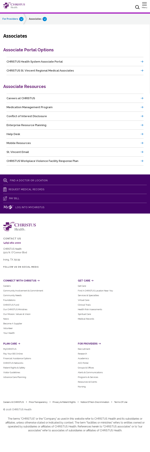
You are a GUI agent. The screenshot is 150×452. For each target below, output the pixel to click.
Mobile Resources (19, 143)
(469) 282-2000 (12, 243)
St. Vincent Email (18, 152)
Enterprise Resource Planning (26, 125)
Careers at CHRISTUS (21, 98)
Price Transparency (38, 402)
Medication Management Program (30, 107)
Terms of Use (120, 402)
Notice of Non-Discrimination (95, 402)
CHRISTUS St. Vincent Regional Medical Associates (40, 70)
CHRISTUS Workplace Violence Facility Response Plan (42, 161)
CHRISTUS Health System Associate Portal (35, 61)
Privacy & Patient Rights (64, 402)
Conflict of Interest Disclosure (27, 116)
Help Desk (13, 134)
